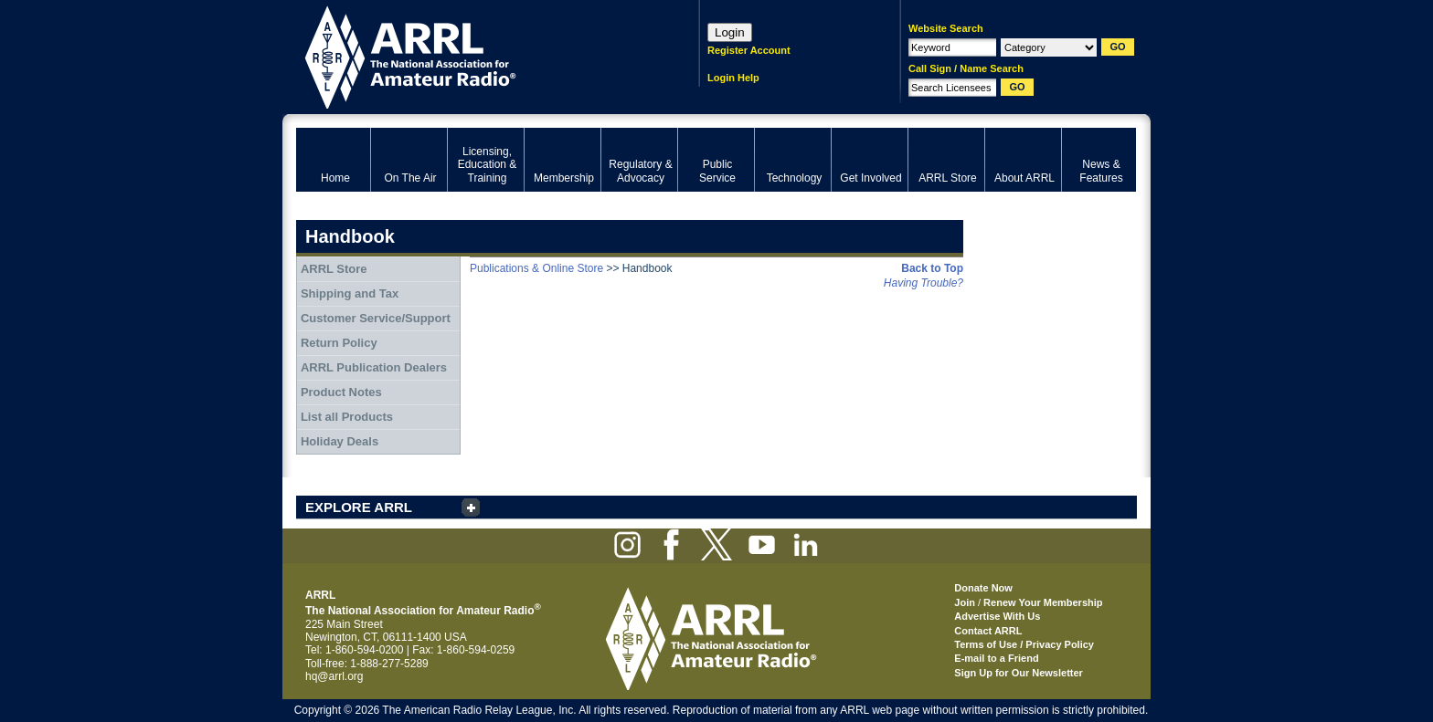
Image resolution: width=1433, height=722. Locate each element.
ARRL (473, 55)
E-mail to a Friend (996, 658)
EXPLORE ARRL (358, 507)
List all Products (347, 417)
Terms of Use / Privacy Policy (1024, 644)
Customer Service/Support (376, 318)
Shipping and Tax (349, 293)
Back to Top (932, 268)
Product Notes (341, 392)
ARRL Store (334, 269)
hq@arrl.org (334, 676)
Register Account (749, 50)
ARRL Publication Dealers (374, 367)
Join (964, 602)
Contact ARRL (988, 630)
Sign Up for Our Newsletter (1018, 672)
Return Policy (339, 343)
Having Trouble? (923, 283)
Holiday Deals (339, 441)
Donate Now (983, 587)
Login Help (733, 77)
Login (730, 32)
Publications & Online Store (536, 268)
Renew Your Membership (1042, 602)
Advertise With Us (997, 616)
